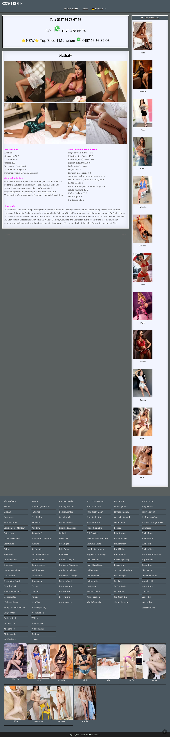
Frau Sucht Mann (95, 512)
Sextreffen (119, 591)
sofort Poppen (148, 512)
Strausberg (36, 581)
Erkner (7, 549)
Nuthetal (35, 512)
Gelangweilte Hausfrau (98, 538)
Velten (34, 597)
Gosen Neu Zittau (12, 570)
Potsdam (35, 528)
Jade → (125, 235)
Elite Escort (64, 554)
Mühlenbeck (10, 639)
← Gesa (6, 235)
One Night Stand (122, 517)
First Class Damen (95, 501)
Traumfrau (147, 565)
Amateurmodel (66, 501)
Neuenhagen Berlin (40, 506)
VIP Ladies (147, 602)
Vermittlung (147, 586)
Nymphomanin (121, 512)
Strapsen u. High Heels (152, 522)
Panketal (35, 522)
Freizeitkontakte (94, 528)
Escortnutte (64, 597)
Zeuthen (35, 634)
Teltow (34, 586)
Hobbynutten (93, 581)
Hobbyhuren (93, 570)
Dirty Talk (64, 538)
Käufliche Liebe (94, 602)
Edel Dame (64, 549)
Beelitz (7, 506)
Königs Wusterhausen (14, 607)
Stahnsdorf (36, 576)
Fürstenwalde (10, 560)
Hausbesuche (93, 560)
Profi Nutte (119, 549)
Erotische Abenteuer (69, 565)
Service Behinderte (123, 570)
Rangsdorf (36, 533)
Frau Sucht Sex (94, 517)
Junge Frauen (93, 597)
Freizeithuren (93, 522)
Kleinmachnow (11, 602)
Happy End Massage (96, 554)
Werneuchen (37, 613)
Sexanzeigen (120, 576)
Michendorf (9, 629)
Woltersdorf (37, 623)
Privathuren (120, 533)
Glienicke (8, 565)
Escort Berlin (71, 8)
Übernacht (147, 570)
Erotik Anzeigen (66, 560)
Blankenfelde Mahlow (14, 528)
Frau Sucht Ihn (94, 506)
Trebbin (35, 591)
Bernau (7, 512)
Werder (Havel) (38, 607)
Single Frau (147, 506)
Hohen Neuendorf (12, 591)
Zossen (34, 639)
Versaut (145, 591)
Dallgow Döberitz (12, 538)
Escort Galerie (148, 608)
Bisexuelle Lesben (67, 528)
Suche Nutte (147, 538)
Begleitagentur (66, 512)
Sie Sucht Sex (148, 501)
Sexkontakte (120, 586)
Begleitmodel (65, 517)
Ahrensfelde (10, 501)
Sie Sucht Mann (121, 602)
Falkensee (9, 554)
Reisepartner (120, 565)
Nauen (34, 501)
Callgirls (63, 533)
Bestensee (9, 517)
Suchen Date (148, 549)
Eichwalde (9, 544)
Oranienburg (37, 517)
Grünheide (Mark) (12, 581)
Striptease (146, 528)
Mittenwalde (10, 634)
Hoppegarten (10, 597)
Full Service (92, 533)
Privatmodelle (121, 538)
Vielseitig (146, 597)
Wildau (34, 618)
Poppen (117, 528)
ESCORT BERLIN (12, 3)
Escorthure (64, 591)
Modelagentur (120, 506)
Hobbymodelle (94, 576)
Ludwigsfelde (10, 618)
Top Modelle (148, 560)
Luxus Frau (9, 623)
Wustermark (37, 629)
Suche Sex (147, 544)
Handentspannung (96, 549)
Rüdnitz (35, 544)
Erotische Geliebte (67, 570)
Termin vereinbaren (151, 554)
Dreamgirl (64, 544)
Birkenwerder (10, 522)
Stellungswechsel (150, 517)
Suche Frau (147, 533)
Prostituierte (120, 554)
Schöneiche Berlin (40, 554)
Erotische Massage (68, 576)
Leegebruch (9, 613)
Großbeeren (9, 576)
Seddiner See (37, 570)
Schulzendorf (37, 560)
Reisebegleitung (121, 560)
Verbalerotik (148, 581)
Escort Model (65, 581)
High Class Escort (95, 565)
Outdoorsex (119, 522)
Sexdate (117, 581)
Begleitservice (65, 522)
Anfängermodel (66, 506)
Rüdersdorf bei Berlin (41, 538)
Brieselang (9, 533)
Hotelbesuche (93, 591)
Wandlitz (35, 602)
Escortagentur (66, 586)
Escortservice (65, 602)
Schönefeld (36, 549)
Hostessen (91, 586)
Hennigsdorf (10, 586)
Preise (85, 8)
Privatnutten (120, 544)
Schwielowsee (38, 565)
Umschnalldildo (149, 576)
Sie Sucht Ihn (120, 597)
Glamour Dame (94, 544)
